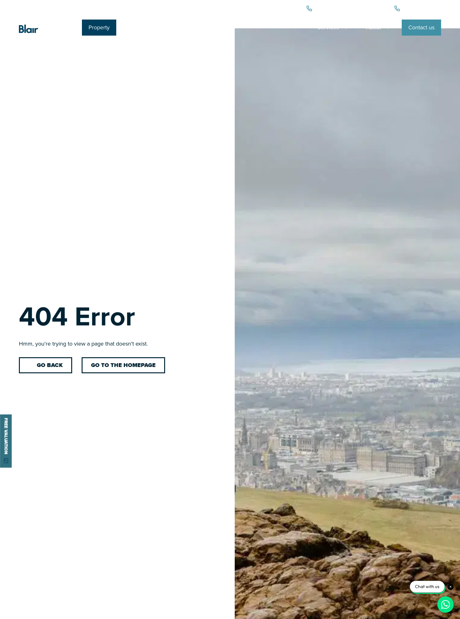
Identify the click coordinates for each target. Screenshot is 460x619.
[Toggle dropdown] (346, 27)
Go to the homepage (123, 365)
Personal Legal (145, 27)
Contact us (421, 27)
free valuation (6, 441)
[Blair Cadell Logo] (45, 33)
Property (99, 27)
